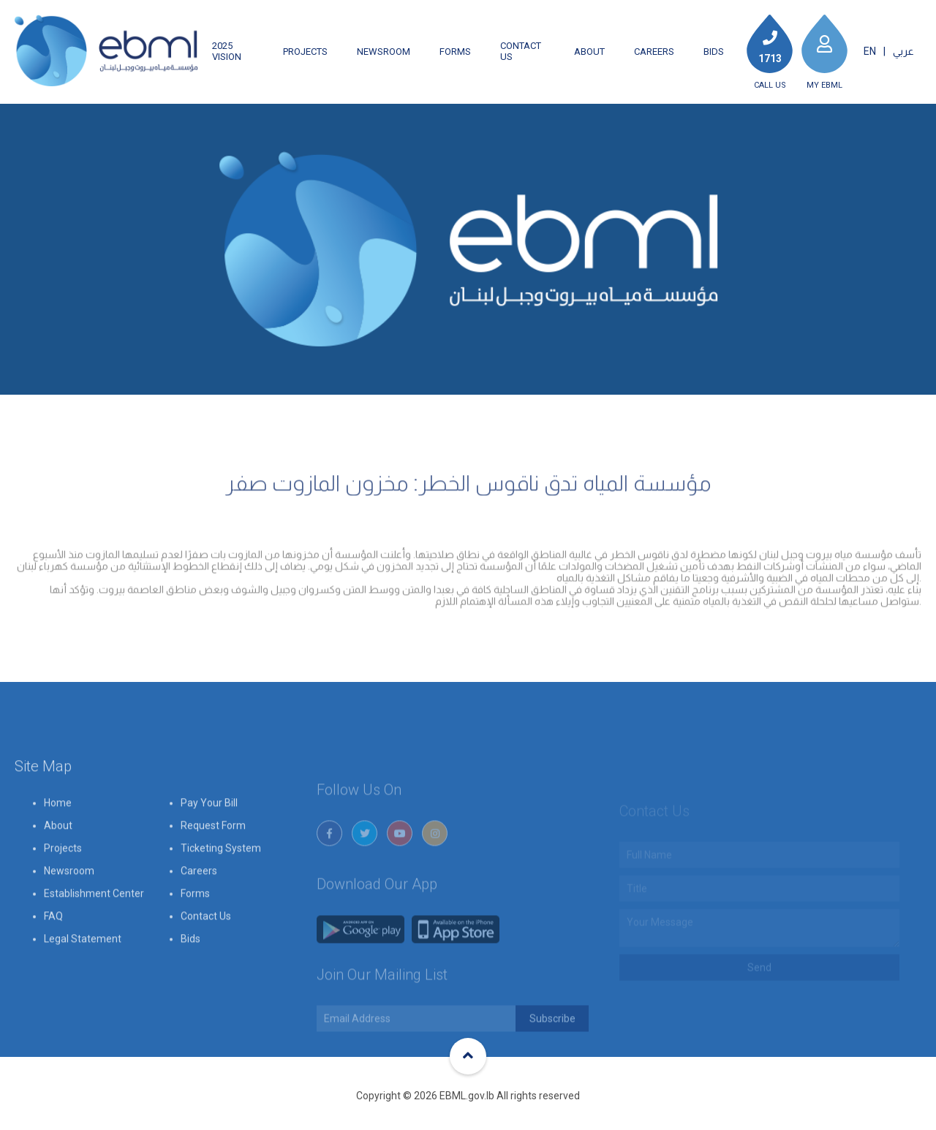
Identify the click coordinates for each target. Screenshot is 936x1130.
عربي (903, 51)
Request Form (213, 861)
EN (870, 51)
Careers (654, 51)
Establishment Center (94, 929)
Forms (455, 51)
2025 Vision (226, 51)
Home (58, 838)
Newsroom (383, 51)
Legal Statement (82, 974)
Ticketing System (221, 884)
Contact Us (520, 51)
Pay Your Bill (209, 838)
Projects (305, 51)
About (589, 51)
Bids (713, 51)
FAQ (53, 952)
